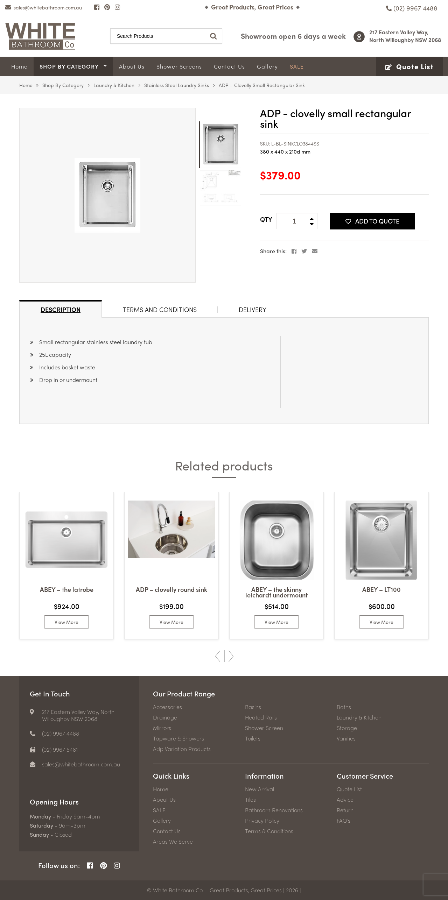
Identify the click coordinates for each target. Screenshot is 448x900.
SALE (159, 810)
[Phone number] (412, 7)
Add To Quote (372, 221)
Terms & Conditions (269, 831)
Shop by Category (63, 85)
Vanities (346, 738)
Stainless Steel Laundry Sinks (176, 85)
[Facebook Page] (96, 7)
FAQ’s (343, 820)
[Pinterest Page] (107, 7)
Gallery (162, 820)
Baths (344, 707)
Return (345, 810)
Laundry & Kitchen (113, 85)
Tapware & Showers (178, 738)
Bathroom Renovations (274, 810)
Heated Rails (261, 717)
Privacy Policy (262, 820)
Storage (347, 728)
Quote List (349, 789)
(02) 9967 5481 (60, 749)
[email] (43, 7)
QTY (266, 219)
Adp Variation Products (182, 749)
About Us (164, 799)
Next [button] (231, 656)
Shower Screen (264, 728)
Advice (345, 799)
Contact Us (167, 831)
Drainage (165, 717)
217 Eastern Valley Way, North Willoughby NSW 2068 (405, 36)
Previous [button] (218, 656)
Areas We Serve (173, 841)
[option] (107, 195)
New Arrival (259, 789)
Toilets (252, 738)
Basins (253, 707)
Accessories (167, 707)
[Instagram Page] (117, 7)
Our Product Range (184, 693)
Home (26, 85)
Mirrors (162, 728)
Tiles (250, 799)
